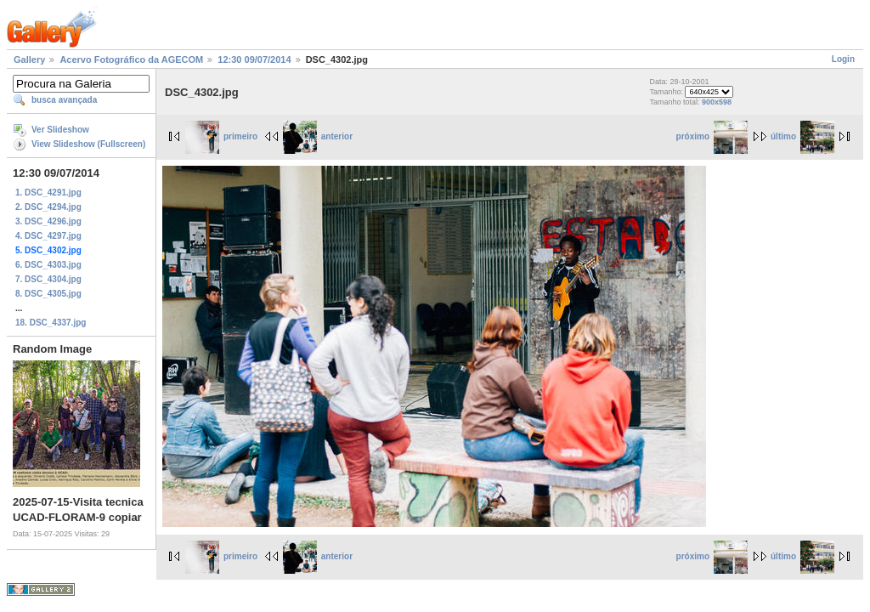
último (802, 136)
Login (843, 59)
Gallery (29, 59)
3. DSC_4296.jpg (48, 221)
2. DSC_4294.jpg (48, 207)
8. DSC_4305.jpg (48, 293)
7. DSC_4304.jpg (48, 279)
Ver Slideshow (60, 129)
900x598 (717, 102)
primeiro (221, 136)
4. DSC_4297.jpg (48, 236)
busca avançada (64, 100)
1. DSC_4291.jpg (48, 192)
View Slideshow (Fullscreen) (88, 144)
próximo (712, 136)
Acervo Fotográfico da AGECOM (131, 59)
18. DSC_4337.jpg (50, 322)
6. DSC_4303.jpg (48, 264)
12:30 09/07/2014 (254, 59)
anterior (318, 136)
